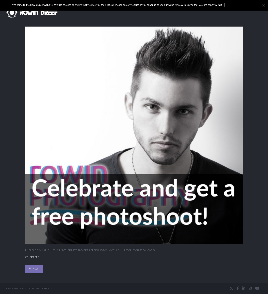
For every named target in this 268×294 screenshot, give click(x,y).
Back (34, 269)
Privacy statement (43, 288)
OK (227, 4)
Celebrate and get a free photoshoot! (89, 250)
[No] (263, 5)
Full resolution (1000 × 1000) (136, 250)
